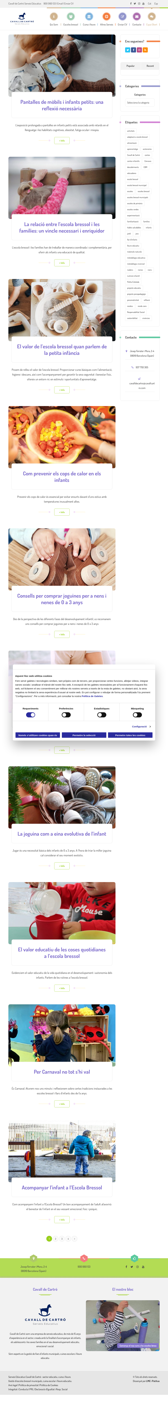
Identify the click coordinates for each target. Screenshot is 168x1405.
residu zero (142, 306)
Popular (131, 65)
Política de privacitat (28, 1395)
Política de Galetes (92, 696)
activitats (130, 131)
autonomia (147, 149)
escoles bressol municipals (137, 197)
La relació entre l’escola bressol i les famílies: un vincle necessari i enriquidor (62, 230)
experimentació (133, 215)
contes (147, 155)
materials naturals (134, 251)
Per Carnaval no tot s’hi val (61, 1082)
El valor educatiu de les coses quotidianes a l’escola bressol (61, 963)
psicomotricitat (133, 300)
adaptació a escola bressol (137, 137)
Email (60, 3)
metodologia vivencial (136, 263)
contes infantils (133, 161)
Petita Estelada (133, 282)
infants (149, 227)
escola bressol (132, 179)
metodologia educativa (136, 257)
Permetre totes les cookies (130, 735)
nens (150, 270)
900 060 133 (50, 3)
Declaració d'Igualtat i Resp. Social (51, 1399)
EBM (145, 167)
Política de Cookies (49, 1395)
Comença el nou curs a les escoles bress (138, 1355)
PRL (32, 1399)
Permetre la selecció (83, 735)
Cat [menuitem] (149, 3)
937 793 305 (142, 367)
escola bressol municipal (136, 185)
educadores (131, 173)
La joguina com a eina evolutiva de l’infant (62, 841)
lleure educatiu (133, 245)
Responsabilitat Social (136, 312)
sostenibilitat (132, 318)
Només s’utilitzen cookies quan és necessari (37, 736)
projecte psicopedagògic (136, 294)
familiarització (132, 221)
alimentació (132, 143)
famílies (146, 221)
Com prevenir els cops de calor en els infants (61, 482)
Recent (150, 65)
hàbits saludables (134, 227)
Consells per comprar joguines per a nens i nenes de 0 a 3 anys (62, 604)
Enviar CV (69, 3)
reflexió (147, 300)
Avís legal (13, 1395)
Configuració (139, 726)
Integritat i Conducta (18, 1399)
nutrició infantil (133, 276)
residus (130, 306)
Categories (140, 94)
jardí (129, 233)
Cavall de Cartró (133, 155)
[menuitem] (149, 3)
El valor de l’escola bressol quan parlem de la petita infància (62, 355)
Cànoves (147, 161)
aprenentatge (132, 149)
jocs (137, 233)
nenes (140, 270)
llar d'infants (132, 239)
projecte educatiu (134, 288)
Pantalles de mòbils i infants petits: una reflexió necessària (62, 105)
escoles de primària (134, 203)
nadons (130, 270)
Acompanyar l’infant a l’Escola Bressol (62, 1197)
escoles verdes (133, 209)
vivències (146, 318)
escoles (130, 191)
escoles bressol (143, 191)
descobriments (133, 167)
